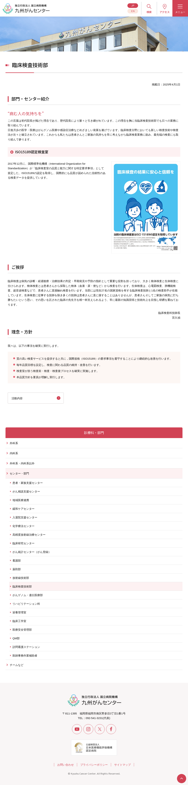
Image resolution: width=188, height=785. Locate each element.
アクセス (165, 12)
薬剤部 (16, 569)
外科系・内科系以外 (22, 463)
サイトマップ (122, 764)
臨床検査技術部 (22, 586)
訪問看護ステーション (26, 646)
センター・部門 (19, 473)
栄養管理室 (19, 612)
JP (132, 5)
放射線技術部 (20, 577)
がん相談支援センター (26, 491)
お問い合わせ (65, 764)
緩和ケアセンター (23, 508)
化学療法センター (23, 526)
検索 (149, 12)
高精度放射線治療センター (29, 534)
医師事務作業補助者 (24, 655)
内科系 (14, 453)
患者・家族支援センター (27, 482)
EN (133, 11)
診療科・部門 (94, 432)
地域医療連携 (20, 500)
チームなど (17, 664)
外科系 (14, 443)
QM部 (16, 638)
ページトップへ (181, 778)
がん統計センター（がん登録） (31, 551)
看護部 (16, 560)
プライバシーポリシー (94, 764)
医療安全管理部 (22, 629)
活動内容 (17, 398)
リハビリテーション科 (26, 603)
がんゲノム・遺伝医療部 (27, 595)
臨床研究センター (23, 543)
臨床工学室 (19, 621)
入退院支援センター (24, 517)
